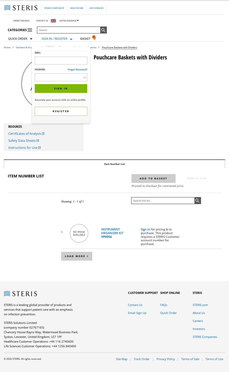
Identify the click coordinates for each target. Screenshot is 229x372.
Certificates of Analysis (26, 133)
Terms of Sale (190, 359)
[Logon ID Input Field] (61, 60)
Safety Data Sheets (23, 140)
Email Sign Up (137, 313)
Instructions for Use (24, 147)
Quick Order (20, 39)
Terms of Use (214, 359)
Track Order (142, 359)
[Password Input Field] (61, 77)
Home (7, 47)
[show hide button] (84, 77)
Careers (198, 321)
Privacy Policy (166, 359)
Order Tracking (21, 20)
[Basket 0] (88, 39)
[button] (103, 30)
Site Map (121, 359)
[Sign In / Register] (57, 38)
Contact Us (42, 20)
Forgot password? (77, 69)
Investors (199, 329)
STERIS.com (200, 305)
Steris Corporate (54, 8)
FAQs (163, 305)
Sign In (146, 229)
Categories (20, 30)
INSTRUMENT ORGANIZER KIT (112, 232)
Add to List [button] (197, 178)
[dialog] (61, 86)
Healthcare (76, 8)
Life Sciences (96, 8)
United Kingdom (67, 20)
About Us (199, 313)
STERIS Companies (205, 337)
